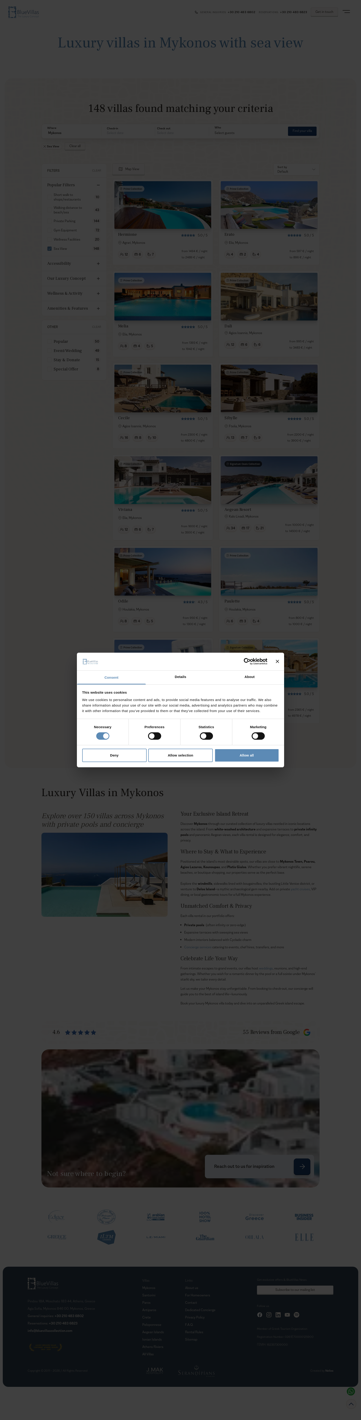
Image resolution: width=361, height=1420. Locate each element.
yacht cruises (300, 889)
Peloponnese (151, 1324)
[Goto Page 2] (216, 738)
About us (191, 1288)
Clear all (75, 146)
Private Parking (64, 221)
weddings (266, 968)
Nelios (329, 1371)
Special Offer (66, 369)
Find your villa (302, 130)
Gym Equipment (65, 230)
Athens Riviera (152, 1346)
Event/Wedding (68, 350)
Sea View (60, 248)
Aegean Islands (153, 1332)
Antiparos (149, 1310)
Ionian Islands (152, 1339)
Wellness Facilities (67, 239)
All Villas (148, 1354)
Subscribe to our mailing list (295, 1289)
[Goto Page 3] (227, 738)
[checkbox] (49, 197)
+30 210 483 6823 (63, 1323)
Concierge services (198, 947)
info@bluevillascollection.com (50, 1330)
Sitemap (191, 1339)
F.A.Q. (189, 1324)
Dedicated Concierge (200, 1310)
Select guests (225, 133)
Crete (146, 1317)
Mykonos (148, 1288)
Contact (191, 1302)
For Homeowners (197, 1295)
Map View (132, 169)
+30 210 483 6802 (69, 1316)
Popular (61, 341)
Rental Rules (194, 1332)
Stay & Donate (67, 360)
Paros (146, 1302)
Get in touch (324, 11)
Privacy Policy (195, 1317)
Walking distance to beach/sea (68, 209)
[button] (71, 133)
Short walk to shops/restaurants (67, 196)
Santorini (148, 1295)
